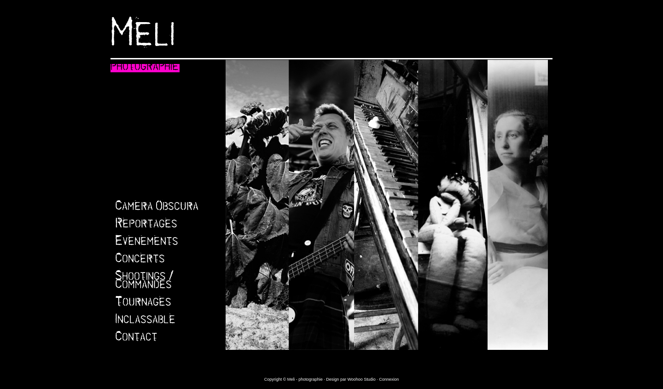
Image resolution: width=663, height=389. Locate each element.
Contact (136, 339)
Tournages (143, 304)
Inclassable (145, 321)
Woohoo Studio (361, 379)
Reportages (146, 225)
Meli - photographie (305, 379)
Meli (142, 40)
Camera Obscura (156, 208)
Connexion (389, 379)
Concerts (140, 260)
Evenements (146, 243)
